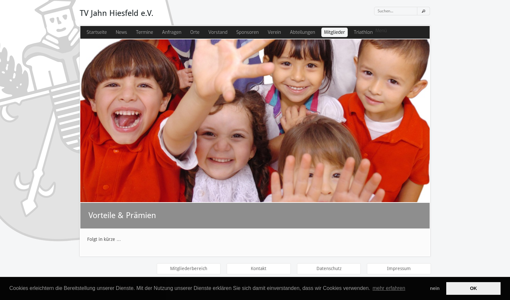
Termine (144, 32)
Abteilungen (302, 32)
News (121, 32)
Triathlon (363, 32)
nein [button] (435, 288)
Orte (194, 32)
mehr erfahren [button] (388, 288)
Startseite (97, 32)
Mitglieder (334, 32)
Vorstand (217, 32)
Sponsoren (247, 32)
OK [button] (473, 288)
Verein (274, 32)
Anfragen (171, 32)
